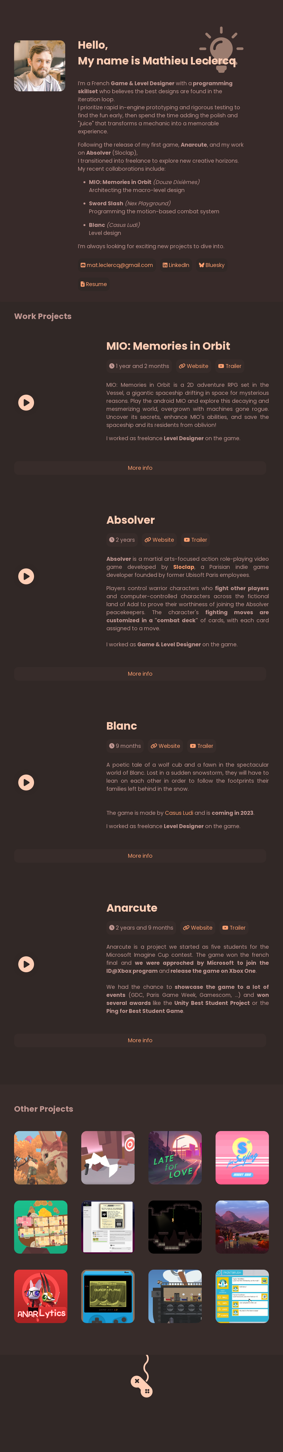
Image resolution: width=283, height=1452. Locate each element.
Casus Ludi (179, 813)
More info (140, 468)
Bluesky (212, 265)
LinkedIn (176, 265)
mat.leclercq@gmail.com (117, 265)
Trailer (230, 366)
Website (193, 366)
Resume (94, 284)
